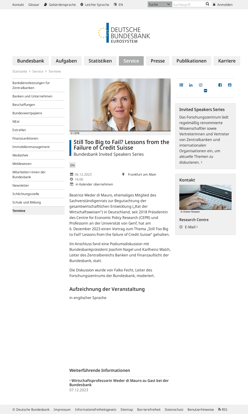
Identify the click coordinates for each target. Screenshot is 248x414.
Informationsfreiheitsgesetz (95, 409)
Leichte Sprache (94, 4)
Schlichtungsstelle (25, 194)
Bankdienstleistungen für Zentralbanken (31, 85)
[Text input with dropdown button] (191, 4)
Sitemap (126, 409)
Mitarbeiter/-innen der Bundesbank (29, 174)
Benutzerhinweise (201, 409)
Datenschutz (174, 409)
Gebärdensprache (60, 4)
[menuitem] (30, 61)
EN (118, 4)
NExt (15, 121)
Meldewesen (21, 163)
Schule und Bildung (26, 202)
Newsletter (20, 185)
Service (37, 71)
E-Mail (191, 226)
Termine (55, 71)
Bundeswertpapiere (27, 113)
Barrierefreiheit (149, 409)
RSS (222, 409)
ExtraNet (19, 130)
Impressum (62, 409)
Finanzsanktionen (25, 138)
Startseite (19, 71)
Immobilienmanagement (31, 146)
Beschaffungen (23, 104)
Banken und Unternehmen (32, 96)
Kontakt (18, 4)
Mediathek (20, 155)
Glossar (33, 4)
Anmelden (223, 4)
